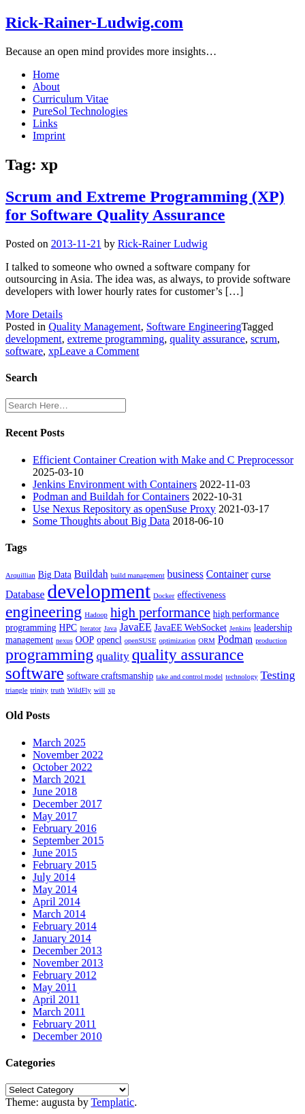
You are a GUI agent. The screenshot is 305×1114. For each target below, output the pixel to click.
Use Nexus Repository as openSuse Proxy (124, 509)
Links (45, 123)
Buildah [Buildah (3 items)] (91, 574)
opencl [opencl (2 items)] (109, 640)
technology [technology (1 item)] (241, 676)
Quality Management (94, 326)
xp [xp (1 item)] (111, 690)
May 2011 (55, 987)
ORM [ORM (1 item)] (206, 640)
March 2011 (59, 1011)
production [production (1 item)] (271, 640)
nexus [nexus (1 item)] (64, 640)
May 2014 (55, 889)
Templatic (112, 1102)
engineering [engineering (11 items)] (43, 612)
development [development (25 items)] (99, 591)
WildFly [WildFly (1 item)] (79, 690)
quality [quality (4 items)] (112, 656)
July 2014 (54, 877)
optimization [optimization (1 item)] (177, 640)
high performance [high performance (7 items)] (160, 612)
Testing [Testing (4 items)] (278, 675)
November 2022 (68, 755)
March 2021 (59, 779)
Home (46, 74)
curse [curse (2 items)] (261, 575)
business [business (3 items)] (185, 574)
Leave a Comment (99, 351)
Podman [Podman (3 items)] (235, 639)
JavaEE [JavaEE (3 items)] (135, 627)
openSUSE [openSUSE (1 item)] (141, 640)
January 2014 (62, 938)
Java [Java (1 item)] (110, 628)
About (46, 86)
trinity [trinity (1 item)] (39, 690)
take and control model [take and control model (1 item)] (189, 676)
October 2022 (63, 767)
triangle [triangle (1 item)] (16, 690)
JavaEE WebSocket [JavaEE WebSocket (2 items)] (191, 628)
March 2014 (59, 914)
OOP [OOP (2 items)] (85, 640)
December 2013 (67, 950)
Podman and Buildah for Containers (111, 496)
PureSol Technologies (80, 111)
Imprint (49, 135)
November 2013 (68, 963)
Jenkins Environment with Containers (115, 484)
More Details (34, 314)
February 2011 (64, 1024)
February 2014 (65, 926)
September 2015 (68, 840)
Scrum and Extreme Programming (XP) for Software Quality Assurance (145, 206)
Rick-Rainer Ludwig (163, 243)
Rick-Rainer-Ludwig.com (94, 22)
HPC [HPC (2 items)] (68, 628)
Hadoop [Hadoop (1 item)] (96, 615)
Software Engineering (194, 326)
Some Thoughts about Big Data (101, 521)
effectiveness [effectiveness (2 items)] (201, 595)
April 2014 (56, 901)
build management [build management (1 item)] (138, 575)
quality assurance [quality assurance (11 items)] (188, 654)
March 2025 (59, 742)
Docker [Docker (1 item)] (163, 595)
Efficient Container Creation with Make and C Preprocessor (163, 460)
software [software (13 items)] (34, 673)
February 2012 (65, 975)
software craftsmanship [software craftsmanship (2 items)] (110, 676)
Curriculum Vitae (70, 99)
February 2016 (65, 828)
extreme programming (116, 339)
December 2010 (67, 1036)
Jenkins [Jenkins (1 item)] (240, 628)
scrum (264, 339)
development (33, 339)
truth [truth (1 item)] (58, 690)
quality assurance (207, 339)
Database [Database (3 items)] (25, 594)
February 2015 (65, 865)
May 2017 (55, 816)
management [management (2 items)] (29, 640)
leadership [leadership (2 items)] (273, 628)
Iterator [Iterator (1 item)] (90, 628)
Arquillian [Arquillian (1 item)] (20, 575)
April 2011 (56, 999)
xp (53, 351)
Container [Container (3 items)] (227, 574)
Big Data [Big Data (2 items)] (54, 575)
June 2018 (55, 791)
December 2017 (67, 804)
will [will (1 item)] (100, 690)
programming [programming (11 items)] (49, 654)
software (24, 351)
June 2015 (55, 852)
